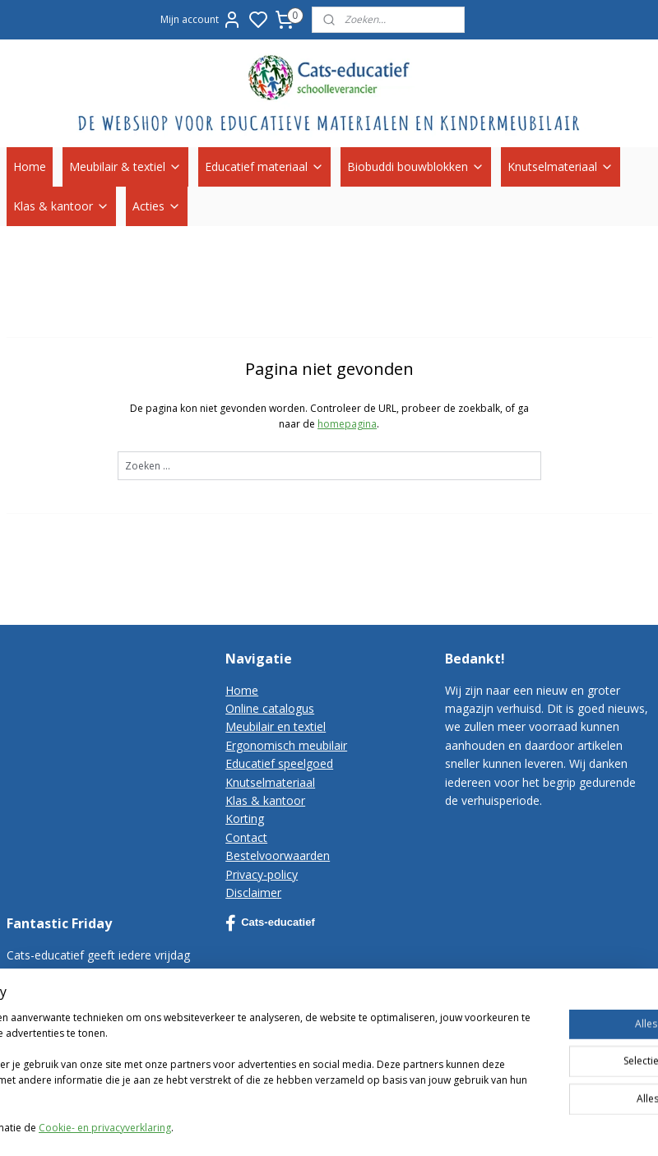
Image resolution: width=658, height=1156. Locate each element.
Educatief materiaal (264, 166)
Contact (246, 837)
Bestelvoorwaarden (277, 855)
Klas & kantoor (61, 206)
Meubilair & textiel (125, 166)
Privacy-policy (261, 874)
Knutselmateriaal (560, 166)
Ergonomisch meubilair (286, 745)
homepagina (347, 424)
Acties (156, 206)
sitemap (490, 1126)
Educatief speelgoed (279, 763)
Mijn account (201, 20)
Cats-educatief (270, 923)
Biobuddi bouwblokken (415, 166)
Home (29, 166)
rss (525, 1126)
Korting (244, 818)
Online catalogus (269, 708)
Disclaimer (253, 892)
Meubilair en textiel (275, 726)
